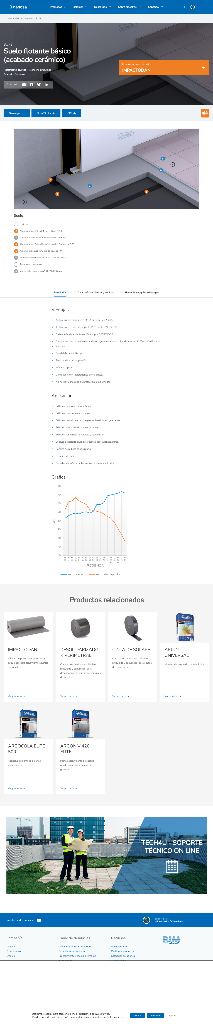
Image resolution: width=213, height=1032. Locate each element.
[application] (109, 7)
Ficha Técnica (44, 113)
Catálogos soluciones (123, 953)
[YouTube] (39, 917)
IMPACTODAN (22, 652)
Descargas (14, 113)
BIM (70, 113)
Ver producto (17, 698)
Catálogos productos (122, 948)
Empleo (10, 953)
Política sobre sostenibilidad (22, 987)
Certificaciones (119, 957)
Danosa (10, 943)
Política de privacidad (18, 996)
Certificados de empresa (19, 978)
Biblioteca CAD (119, 967)
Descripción (58, 294)
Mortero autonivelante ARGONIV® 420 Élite (44, 238)
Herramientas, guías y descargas (143, 294)
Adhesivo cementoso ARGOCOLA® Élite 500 (44, 259)
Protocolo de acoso (69, 971)
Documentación (119, 943)
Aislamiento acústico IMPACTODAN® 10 (42, 231)
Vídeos (115, 971)
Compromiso (13, 948)
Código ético (13, 973)
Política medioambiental (19, 992)
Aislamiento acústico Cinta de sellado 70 (42, 252)
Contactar (116, 1017)
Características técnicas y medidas (95, 294)
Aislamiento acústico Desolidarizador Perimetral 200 (48, 245)
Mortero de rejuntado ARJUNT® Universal (42, 272)
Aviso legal (12, 1001)
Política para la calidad (18, 982)
